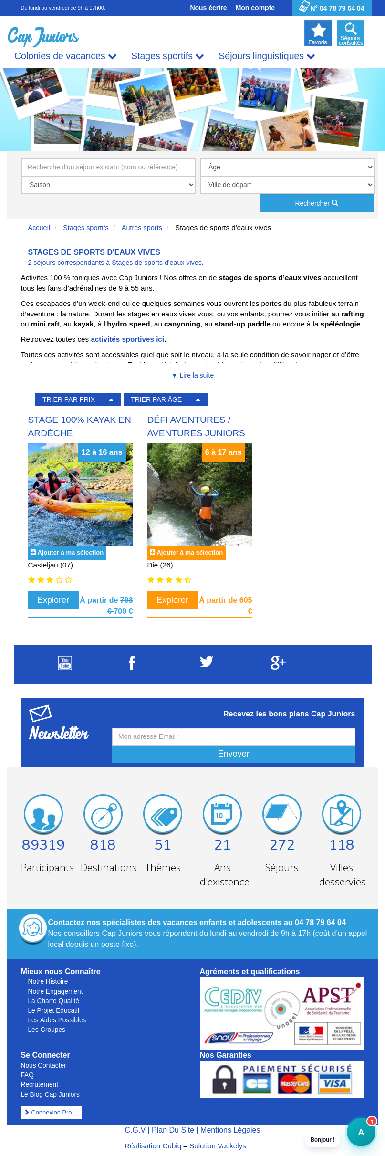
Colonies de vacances (65, 56)
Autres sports (142, 227)
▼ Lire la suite (192, 375)
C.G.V (135, 1130)
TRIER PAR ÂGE (156, 399)
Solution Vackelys (217, 1146)
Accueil (39, 227)
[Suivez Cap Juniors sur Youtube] (65, 667)
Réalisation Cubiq (153, 1146)
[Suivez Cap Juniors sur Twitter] (206, 665)
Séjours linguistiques (267, 56)
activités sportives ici (127, 339)
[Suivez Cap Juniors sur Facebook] (132, 667)
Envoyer (234, 753)
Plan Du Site (173, 1130)
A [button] (355, 1136)
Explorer (53, 600)
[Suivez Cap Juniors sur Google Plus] (278, 667)
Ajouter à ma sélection (70, 552)
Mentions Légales (230, 1130)
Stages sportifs (167, 56)
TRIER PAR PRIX (68, 399)
